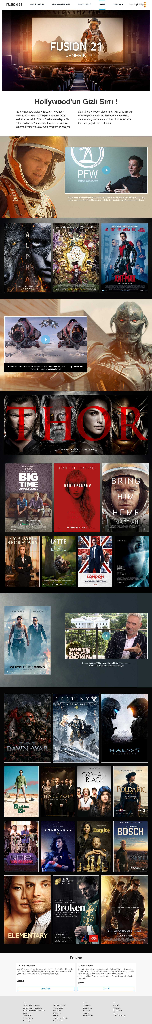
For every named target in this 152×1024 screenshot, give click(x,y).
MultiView (56, 1015)
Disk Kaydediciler (28, 1015)
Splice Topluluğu (88, 1015)
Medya (115, 1013)
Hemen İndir (45, 989)
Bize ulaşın (86, 1010)
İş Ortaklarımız (117, 1010)
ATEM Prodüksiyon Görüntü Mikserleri (34, 1010)
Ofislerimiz (116, 1005)
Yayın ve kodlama (58, 1020)
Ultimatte (25, 1013)
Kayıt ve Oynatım (28, 1018)
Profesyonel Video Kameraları (31, 1005)
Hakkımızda (116, 1008)
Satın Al (106, 989)
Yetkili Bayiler (87, 1005)
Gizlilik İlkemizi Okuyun (119, 1015)
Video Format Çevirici (59, 1005)
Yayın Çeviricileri (58, 1008)
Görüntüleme (57, 1010)
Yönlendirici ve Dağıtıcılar (60, 1018)
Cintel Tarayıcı (27, 1020)
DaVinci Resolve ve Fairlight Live (32, 1008)
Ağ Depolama (57, 1013)
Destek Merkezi (87, 1008)
